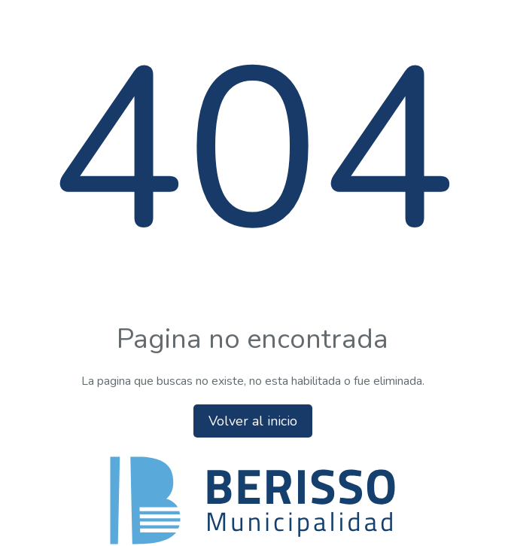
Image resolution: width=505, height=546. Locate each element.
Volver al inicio (252, 421)
